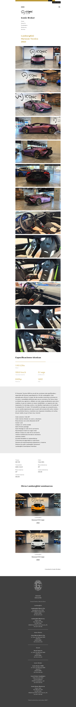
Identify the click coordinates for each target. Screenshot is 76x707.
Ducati (38, 647)
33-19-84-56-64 (38, 682)
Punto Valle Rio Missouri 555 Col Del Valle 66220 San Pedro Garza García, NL (38, 623)
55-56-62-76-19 (38, 614)
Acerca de (38, 595)
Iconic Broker (28, 18)
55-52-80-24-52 (38, 642)
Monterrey (24, 27)
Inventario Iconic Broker (53, 569)
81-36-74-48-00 (38, 626)
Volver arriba (38, 597)
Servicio (23, 29)
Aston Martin (38, 632)
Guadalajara (24, 25)
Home (22, 21)
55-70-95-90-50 (38, 672)
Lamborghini (38, 517)
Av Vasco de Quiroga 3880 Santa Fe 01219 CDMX (38, 638)
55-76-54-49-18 (38, 657)
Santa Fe (23, 23)
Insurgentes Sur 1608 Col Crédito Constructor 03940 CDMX (38, 611)
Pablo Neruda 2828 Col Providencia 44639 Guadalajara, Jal (38, 679)
